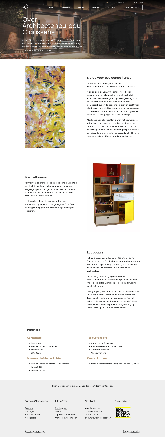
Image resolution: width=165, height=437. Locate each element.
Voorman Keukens (100, 349)
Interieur (59, 411)
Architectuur (61, 408)
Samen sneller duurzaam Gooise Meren (50, 363)
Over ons (29, 408)
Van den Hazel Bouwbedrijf (44, 346)
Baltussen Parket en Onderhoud (106, 346)
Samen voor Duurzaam (102, 343)
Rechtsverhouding (131, 431)
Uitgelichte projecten (65, 414)
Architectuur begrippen (66, 418)
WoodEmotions (98, 353)
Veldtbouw (36, 343)
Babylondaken (38, 370)
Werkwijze (29, 411)
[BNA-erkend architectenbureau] (123, 407)
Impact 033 (36, 367)
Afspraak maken (33, 414)
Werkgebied (30, 418)
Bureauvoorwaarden (35, 431)
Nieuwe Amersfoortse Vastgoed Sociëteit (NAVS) (115, 363)
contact (105, 386)
